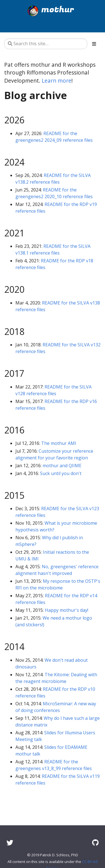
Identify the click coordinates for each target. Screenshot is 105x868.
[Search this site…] (45, 44)
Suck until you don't (60, 473)
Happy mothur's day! (66, 610)
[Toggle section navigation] (94, 43)
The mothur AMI (58, 443)
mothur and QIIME (62, 465)
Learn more (56, 80)
